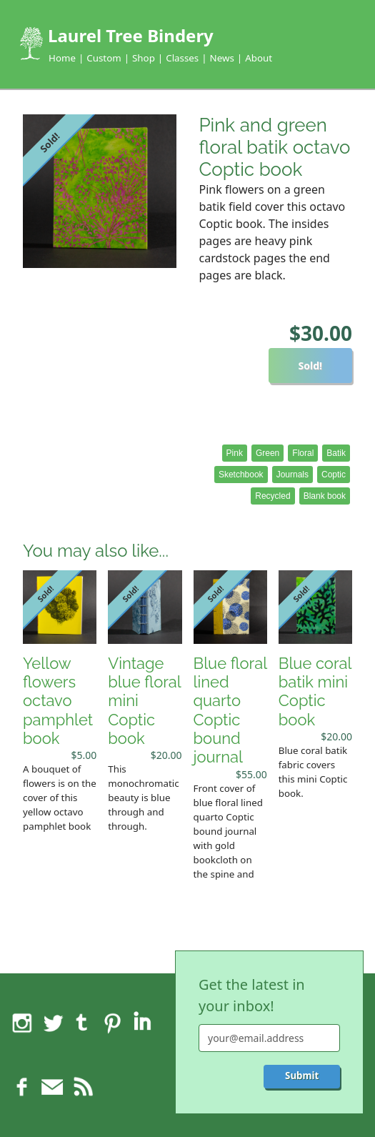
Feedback (52, 1087)
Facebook (22, 1087)
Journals (292, 475)
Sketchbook (241, 475)
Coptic (333, 475)
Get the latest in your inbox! (252, 995)
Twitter (52, 1023)
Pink (234, 453)
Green (267, 453)
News (222, 57)
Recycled (272, 496)
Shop (143, 57)
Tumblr (82, 1023)
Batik (336, 453)
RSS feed (82, 1087)
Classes (182, 57)
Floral (303, 453)
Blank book (325, 496)
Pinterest (112, 1023)
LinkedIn (142, 1023)
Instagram (22, 1023)
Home (62, 57)
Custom (103, 57)
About (258, 57)
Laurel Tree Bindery (131, 35)
